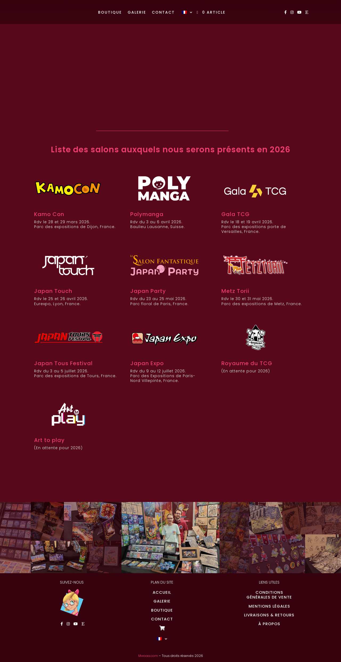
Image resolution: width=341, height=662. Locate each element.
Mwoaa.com (148, 655)
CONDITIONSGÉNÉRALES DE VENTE (269, 595)
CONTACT (162, 619)
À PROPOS (269, 624)
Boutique (110, 12)
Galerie (137, 12)
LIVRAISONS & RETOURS (269, 615)
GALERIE (161, 601)
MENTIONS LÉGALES (269, 606)
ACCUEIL (162, 592)
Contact (163, 12)
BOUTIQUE (162, 610)
